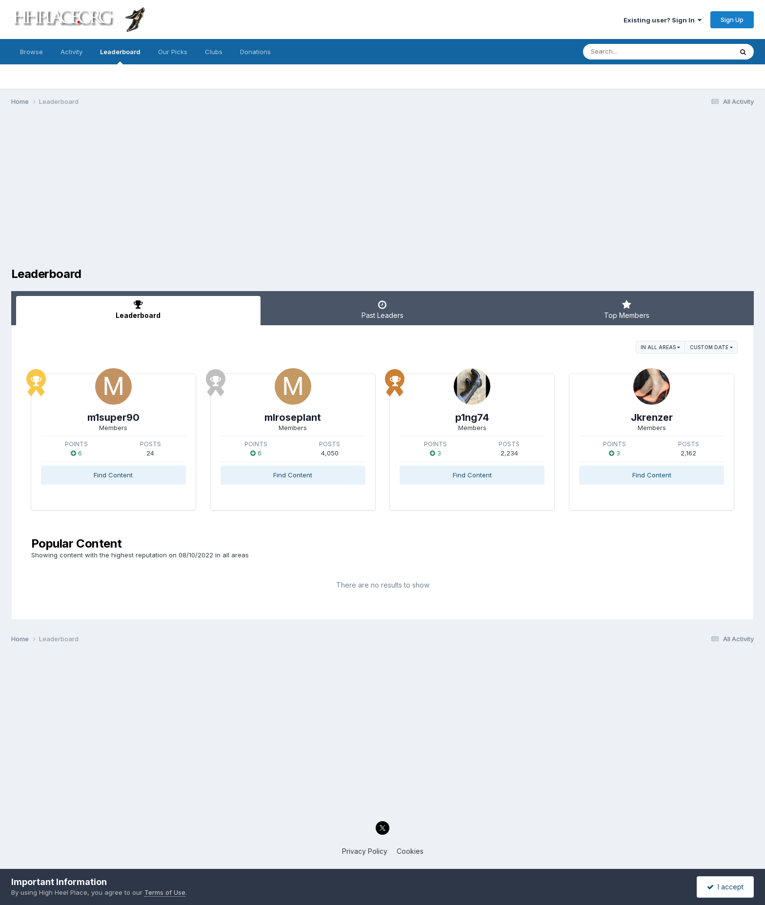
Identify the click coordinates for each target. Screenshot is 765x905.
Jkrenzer (652, 417)
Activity (71, 52)
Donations (255, 52)
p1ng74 (472, 417)
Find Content (113, 475)
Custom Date (711, 347)
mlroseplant (292, 417)
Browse (31, 52)
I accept (725, 887)
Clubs (213, 52)
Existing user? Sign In (663, 20)
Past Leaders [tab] (383, 309)
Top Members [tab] (627, 309)
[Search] (631, 51)
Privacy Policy (364, 851)
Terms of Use (164, 892)
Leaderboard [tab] (138, 309)
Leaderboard (120, 56)
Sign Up (732, 19)
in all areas (660, 347)
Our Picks (172, 52)
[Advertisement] (382, 189)
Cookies (410, 851)
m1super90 (113, 417)
